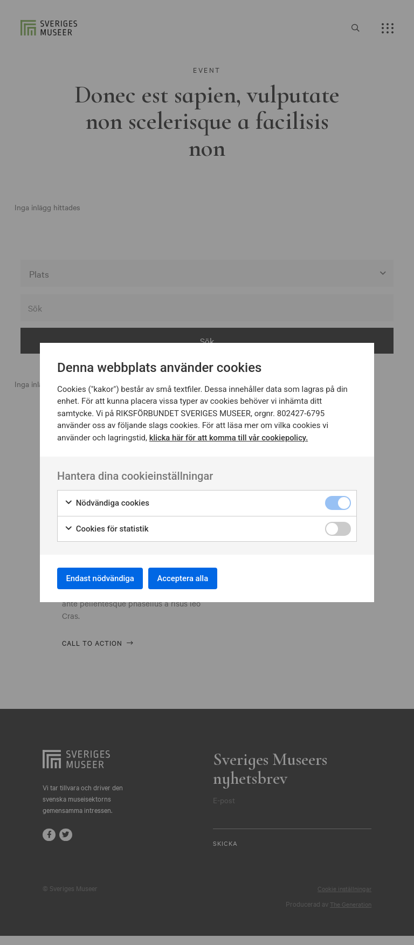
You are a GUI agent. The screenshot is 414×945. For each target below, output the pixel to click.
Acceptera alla (197, 578)
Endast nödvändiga (105, 578)
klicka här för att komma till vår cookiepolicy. (229, 435)
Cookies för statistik (106, 526)
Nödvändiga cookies (106, 501)
